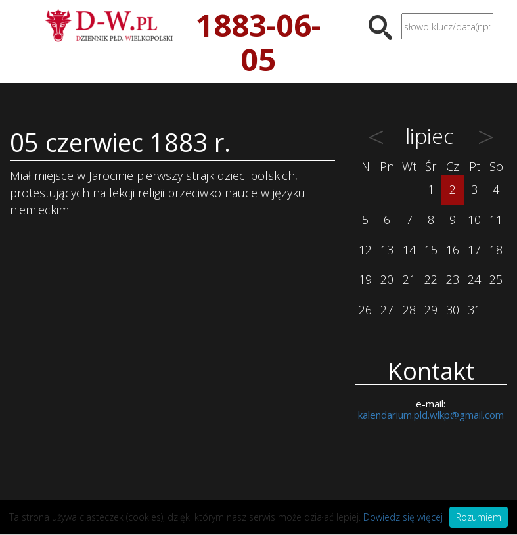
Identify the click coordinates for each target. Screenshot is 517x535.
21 (409, 279)
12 (365, 250)
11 (496, 219)
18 (496, 250)
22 (431, 279)
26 (365, 309)
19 (365, 279)
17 (474, 250)
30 (452, 309)
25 (496, 279)
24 (474, 279)
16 (452, 250)
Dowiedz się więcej (403, 517)
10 (474, 219)
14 (409, 250)
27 (386, 309)
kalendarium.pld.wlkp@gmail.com (431, 414)
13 (386, 250)
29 (431, 309)
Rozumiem (478, 517)
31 (474, 309)
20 (386, 279)
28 (409, 309)
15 (431, 250)
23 (452, 279)
